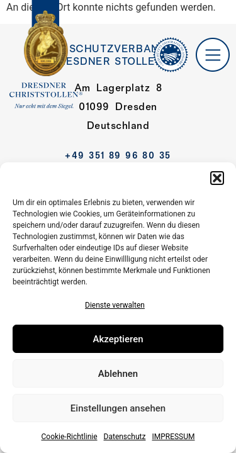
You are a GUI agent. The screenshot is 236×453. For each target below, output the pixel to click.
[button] (217, 178)
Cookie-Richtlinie (69, 436)
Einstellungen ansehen (118, 408)
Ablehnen (118, 373)
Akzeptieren (118, 339)
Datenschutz (125, 436)
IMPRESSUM (173, 436)
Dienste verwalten (115, 305)
